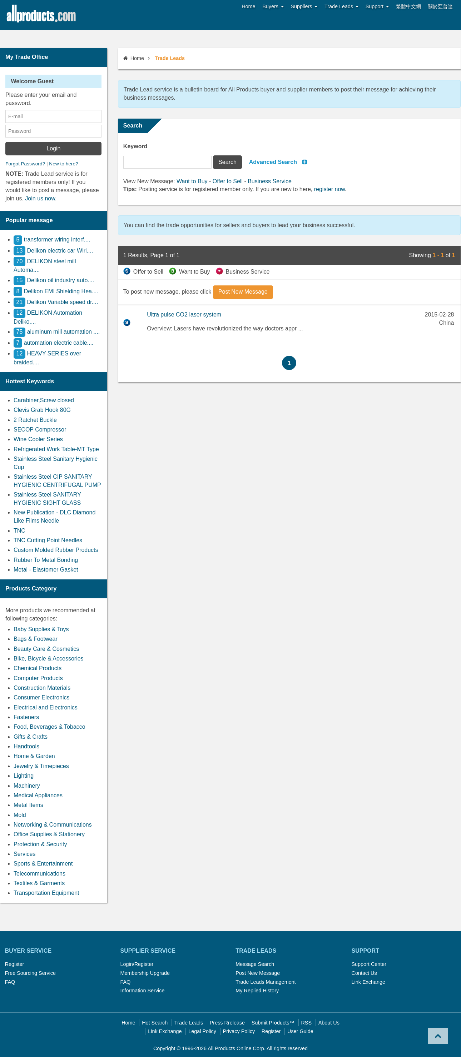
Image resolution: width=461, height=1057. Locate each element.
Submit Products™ (273, 1023)
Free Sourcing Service (30, 973)
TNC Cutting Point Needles (48, 540)
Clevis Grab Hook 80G (42, 410)
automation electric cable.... (53, 343)
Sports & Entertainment (43, 864)
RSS (306, 1023)
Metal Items (28, 805)
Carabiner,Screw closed (44, 400)
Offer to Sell (228, 181)
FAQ (10, 982)
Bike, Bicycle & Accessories (49, 658)
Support (377, 6)
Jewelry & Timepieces (41, 766)
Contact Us (364, 973)
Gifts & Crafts (31, 737)
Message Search (255, 964)
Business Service (270, 181)
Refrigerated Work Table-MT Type (56, 449)
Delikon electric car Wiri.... (53, 251)
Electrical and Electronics (46, 707)
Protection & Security (40, 844)
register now (329, 189)
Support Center (368, 964)
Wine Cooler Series (38, 439)
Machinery (27, 786)
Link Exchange (368, 982)
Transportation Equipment (46, 893)
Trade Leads (341, 6)
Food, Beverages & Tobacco (49, 727)
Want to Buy (192, 181)
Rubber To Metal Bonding (46, 560)
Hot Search (155, 1023)
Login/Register (137, 964)
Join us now (40, 198)
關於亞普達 (440, 6)
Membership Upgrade (145, 973)
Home (248, 6)
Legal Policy (202, 1031)
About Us (328, 1023)
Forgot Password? (25, 163)
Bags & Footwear (36, 639)
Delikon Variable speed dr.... (56, 302)
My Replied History (257, 990)
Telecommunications (39, 874)
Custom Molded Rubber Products (56, 550)
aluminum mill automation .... (57, 332)
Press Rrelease (227, 1023)
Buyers (273, 6)
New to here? (63, 163)
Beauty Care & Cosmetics (46, 649)
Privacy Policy (239, 1031)
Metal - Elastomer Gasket (46, 570)
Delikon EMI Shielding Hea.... (56, 291)
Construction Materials (42, 688)
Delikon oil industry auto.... (54, 280)
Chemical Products (37, 668)
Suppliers (304, 6)
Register (14, 964)
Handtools (26, 746)
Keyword (135, 146)
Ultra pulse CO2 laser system (184, 314)
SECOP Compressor (40, 430)
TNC (19, 531)
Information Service (142, 990)
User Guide (300, 1031)
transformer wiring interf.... (52, 239)
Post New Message (258, 973)
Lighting (24, 776)
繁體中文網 (408, 6)
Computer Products (38, 678)
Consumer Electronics (42, 697)
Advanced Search (273, 162)
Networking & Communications (53, 825)
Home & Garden (34, 756)
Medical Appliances (38, 795)
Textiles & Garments (39, 883)
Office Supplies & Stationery (49, 834)
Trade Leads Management (266, 982)
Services (24, 854)
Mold (20, 815)
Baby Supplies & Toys (41, 629)
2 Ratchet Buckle (35, 420)
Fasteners (26, 717)
